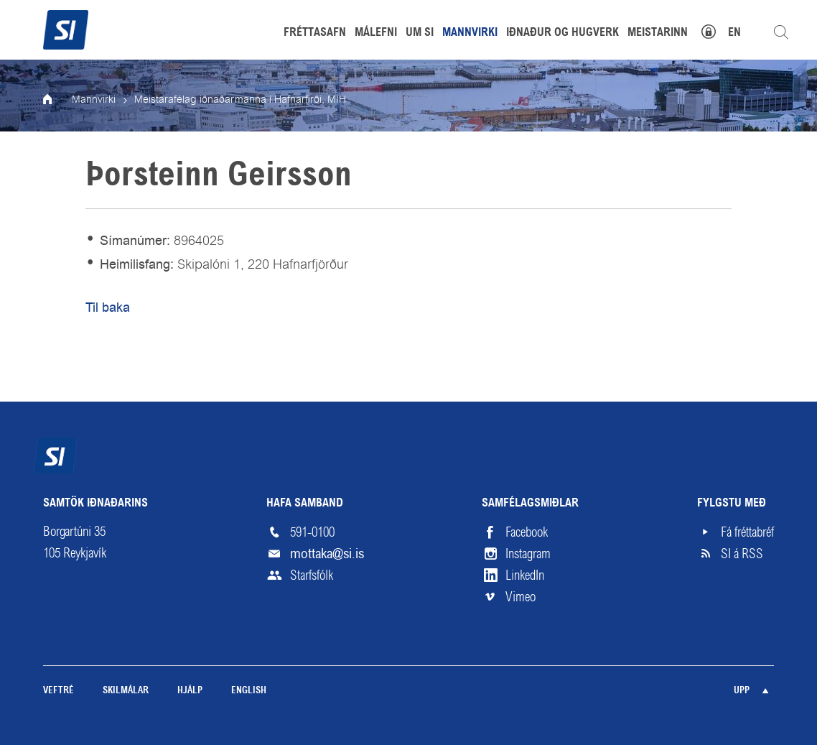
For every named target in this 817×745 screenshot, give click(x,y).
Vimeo (520, 597)
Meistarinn (657, 33)
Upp (742, 690)
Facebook (526, 532)
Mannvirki (94, 100)
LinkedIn (524, 575)
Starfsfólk (311, 575)
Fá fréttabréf (747, 532)
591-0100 (312, 532)
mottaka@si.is (327, 553)
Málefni (376, 33)
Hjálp (189, 690)
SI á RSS (742, 554)
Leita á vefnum (781, 32)
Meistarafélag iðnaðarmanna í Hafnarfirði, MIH (240, 100)
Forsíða (57, 100)
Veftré (58, 690)
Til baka (107, 307)
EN (734, 33)
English (248, 690)
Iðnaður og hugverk (562, 33)
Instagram (528, 554)
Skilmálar (126, 690)
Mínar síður (716, 30)
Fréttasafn (315, 33)
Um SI (420, 33)
